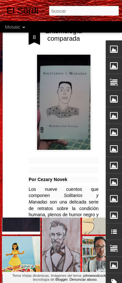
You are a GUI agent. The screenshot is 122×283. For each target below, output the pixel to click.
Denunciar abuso (83, 279)
